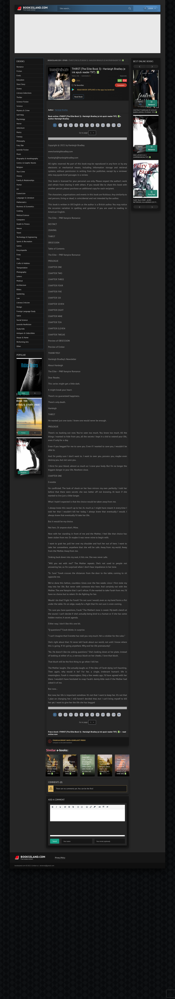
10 (103, 125)
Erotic (19, 75)
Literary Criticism (23, 302)
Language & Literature (25, 198)
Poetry (19, 132)
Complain (120, 85)
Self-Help (20, 115)
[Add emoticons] (87, 807)
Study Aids (21, 329)
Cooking (20, 211)
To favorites (78, 85)
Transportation (22, 268)
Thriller (19, 97)
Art (18, 189)
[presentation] (139, 66)
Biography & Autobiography (27, 158)
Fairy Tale (20, 145)
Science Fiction (22, 102)
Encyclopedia (22, 250)
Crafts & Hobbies (23, 263)
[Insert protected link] (94, 807)
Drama (19, 88)
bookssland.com (54, 60)
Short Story (21, 84)
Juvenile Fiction (23, 150)
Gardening (20, 294)
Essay (19, 254)
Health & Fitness (23, 224)
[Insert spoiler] (103, 807)
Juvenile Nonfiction (24, 324)
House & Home (22, 337)
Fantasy (19, 137)
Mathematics (21, 202)
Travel (19, 233)
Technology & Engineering (27, 237)
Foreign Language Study (26, 311)
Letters (19, 276)
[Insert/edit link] (90, 807)
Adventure (21, 128)
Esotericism (21, 193)
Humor (19, 185)
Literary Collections (24, 93)
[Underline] (60, 807)
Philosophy (21, 141)
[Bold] (52, 807)
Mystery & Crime (23, 110)
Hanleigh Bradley (61, 110)
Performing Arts (23, 342)
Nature (19, 228)
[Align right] (73, 807)
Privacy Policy (60, 857)
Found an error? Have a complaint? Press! (69, 740)
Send (54, 841)
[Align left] (65, 807)
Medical (20, 281)
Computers (21, 219)
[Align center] (69, 807)
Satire (19, 316)
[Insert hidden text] (107, 807)
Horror (19, 123)
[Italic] (56, 807)
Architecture (21, 285)
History (19, 176)
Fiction (19, 71)
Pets (18, 259)
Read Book (78, 97)
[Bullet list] (78, 807)
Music (19, 154)
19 (113, 125)
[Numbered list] (82, 807)
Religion (20, 167)
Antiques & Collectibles (26, 333)
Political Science (23, 215)
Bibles (19, 289)
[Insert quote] (99, 807)
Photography (21, 272)
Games (19, 246)
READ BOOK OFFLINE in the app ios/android (95, 89)
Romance (20, 67)
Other (65, 60)
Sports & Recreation (24, 241)
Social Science (22, 320)
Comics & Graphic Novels (26, 163)
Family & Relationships (25, 180)
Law (18, 298)
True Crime (21, 171)
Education (20, 80)
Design (19, 307)
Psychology (21, 119)
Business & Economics (25, 206)
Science (20, 106)
